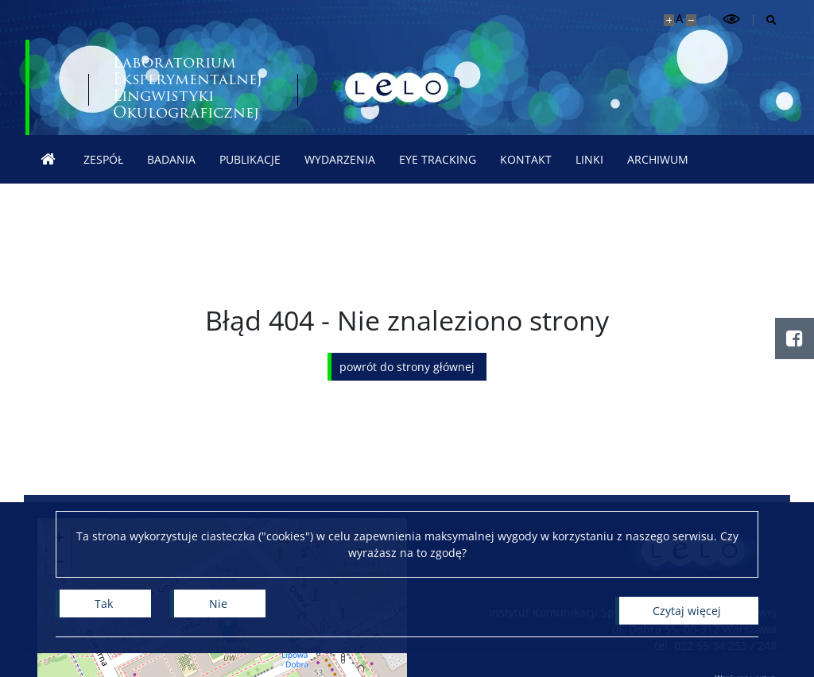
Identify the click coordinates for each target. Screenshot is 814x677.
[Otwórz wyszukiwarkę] (765, 20)
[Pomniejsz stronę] (691, 20)
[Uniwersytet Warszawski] (144, 87)
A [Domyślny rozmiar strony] (679, 19)
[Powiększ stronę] (669, 20)
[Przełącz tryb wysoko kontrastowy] (731, 19)
